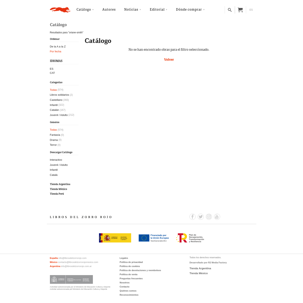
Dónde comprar (189, 10)
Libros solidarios (59, 94)
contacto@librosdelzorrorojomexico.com (78, 262)
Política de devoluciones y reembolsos (140, 270)
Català (54, 174)
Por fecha (55, 51)
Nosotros (125, 282)
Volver (169, 60)
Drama (54, 139)
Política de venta (128, 274)
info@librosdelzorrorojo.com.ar (76, 266)
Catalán (54, 109)
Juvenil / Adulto (59, 115)
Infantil (54, 105)
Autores (109, 10)
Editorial (157, 10)
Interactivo (56, 159)
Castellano (56, 99)
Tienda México (58, 189)
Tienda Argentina (60, 184)
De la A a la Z (58, 46)
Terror (53, 144)
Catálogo (84, 10)
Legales (124, 258)
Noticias (131, 10)
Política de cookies (130, 266)
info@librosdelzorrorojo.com (73, 258)
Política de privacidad (131, 262)
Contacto (125, 286)
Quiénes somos (128, 291)
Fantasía (55, 134)
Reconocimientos (129, 295)
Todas (53, 89)
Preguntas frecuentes (131, 278)
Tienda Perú (57, 193)
